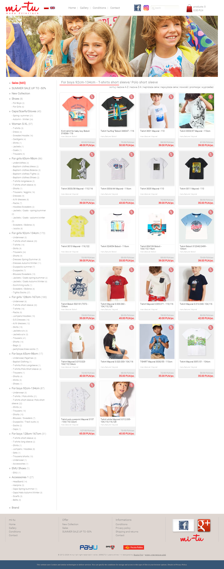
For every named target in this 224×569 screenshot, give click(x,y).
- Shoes (17, 383)
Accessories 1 (23, 477)
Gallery (12, 528)
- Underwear (19, 237)
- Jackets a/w (20, 334)
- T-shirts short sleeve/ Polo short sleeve (28, 402)
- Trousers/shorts (22, 456)
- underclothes (20, 162)
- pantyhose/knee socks (25, 349)
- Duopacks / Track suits (25, 421)
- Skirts (17, 248)
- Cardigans (19, 139)
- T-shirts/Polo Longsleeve (26, 365)
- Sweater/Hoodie (22, 135)
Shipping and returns (127, 531)
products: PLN (199, 8)
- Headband (19, 481)
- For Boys (18, 103)
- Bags (16, 345)
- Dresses (18, 196)
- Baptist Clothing (21, 361)
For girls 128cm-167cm (29, 297)
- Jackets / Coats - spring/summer (29, 212)
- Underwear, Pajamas (24, 358)
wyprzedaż (208, 87)
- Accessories (20, 463)
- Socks (17, 425)
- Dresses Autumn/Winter (26, 263)
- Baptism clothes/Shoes (25, 177)
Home (12, 524)
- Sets (16, 452)
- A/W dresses (20, 199)
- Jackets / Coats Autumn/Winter (29, 281)
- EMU (16, 472)
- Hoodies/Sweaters (23, 207)
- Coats (17, 150)
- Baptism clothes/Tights (25, 173)
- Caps (16, 429)
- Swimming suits (22, 285)
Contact (13, 535)
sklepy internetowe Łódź (155, 555)
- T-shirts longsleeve (23, 181)
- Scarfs (17, 496)
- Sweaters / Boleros (23, 225)
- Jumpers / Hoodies (23, 449)
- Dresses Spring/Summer (26, 259)
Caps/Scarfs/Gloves (26, 111)
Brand (15, 507)
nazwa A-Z (122, 87)
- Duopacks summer (23, 266)
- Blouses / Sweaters (23, 418)
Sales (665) (19, 83)
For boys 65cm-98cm (27, 353)
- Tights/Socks (21, 292)
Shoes (17, 98)
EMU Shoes (21, 468)
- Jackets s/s (20, 330)
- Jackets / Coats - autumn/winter (28, 219)
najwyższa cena (169, 87)
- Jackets (18, 146)
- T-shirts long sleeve (23, 441)
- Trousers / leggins (23, 192)
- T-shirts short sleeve (24, 184)
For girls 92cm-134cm (28, 233)
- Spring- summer (22, 115)
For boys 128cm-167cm (29, 433)
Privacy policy (123, 528)
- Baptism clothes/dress (25, 166)
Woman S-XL (22, 123)
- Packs (17, 203)
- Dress (17, 132)
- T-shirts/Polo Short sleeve (26, 369)
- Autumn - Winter (22, 119)
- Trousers (18, 154)
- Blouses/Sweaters (23, 274)
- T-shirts (17, 128)
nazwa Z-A (135, 87)
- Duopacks (19, 270)
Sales (65, 528)
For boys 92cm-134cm (28, 388)
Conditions (15, 531)
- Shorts (17, 188)
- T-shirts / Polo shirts (24, 396)
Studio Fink (138, 555)
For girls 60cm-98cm (27, 158)
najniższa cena (151, 87)
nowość (184, 87)
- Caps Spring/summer (24, 489)
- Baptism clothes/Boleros (26, 170)
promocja (195, 87)
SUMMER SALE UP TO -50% (29, 88)
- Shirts (17, 143)
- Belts (16, 500)
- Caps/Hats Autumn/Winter (27, 492)
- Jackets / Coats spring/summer (30, 277)
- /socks (17, 228)
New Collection (21, 93)
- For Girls (18, 106)
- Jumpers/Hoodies (23, 316)
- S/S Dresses (21, 319)
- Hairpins (18, 485)
